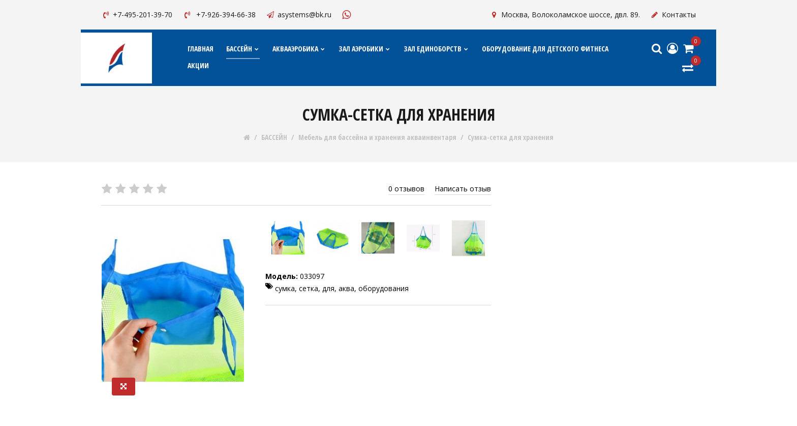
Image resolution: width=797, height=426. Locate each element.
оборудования (383, 288)
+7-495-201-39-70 (136, 14)
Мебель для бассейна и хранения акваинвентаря (377, 137)
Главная (200, 48)
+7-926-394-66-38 (219, 14)
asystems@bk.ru (298, 14)
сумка (285, 288)
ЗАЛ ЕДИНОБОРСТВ (436, 48)
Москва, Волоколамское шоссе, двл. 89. (564, 14)
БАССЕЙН (243, 48)
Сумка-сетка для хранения (511, 137)
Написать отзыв (463, 188)
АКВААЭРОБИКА (299, 48)
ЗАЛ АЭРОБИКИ (365, 48)
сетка (308, 288)
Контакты (673, 14)
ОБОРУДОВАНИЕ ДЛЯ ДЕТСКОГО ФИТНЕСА (545, 48)
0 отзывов (406, 188)
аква (346, 288)
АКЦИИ (198, 65)
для (328, 288)
